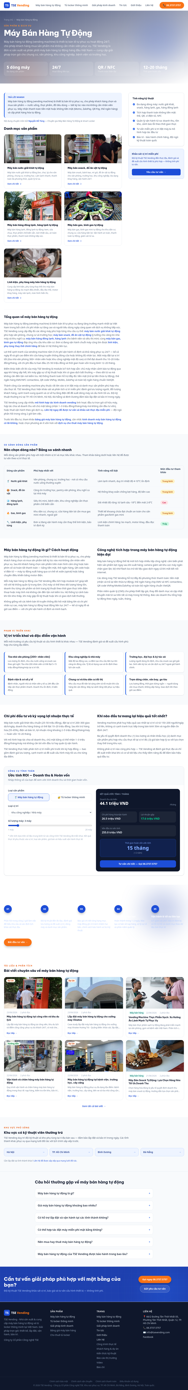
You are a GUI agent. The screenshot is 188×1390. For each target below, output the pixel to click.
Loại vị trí (13, 805)
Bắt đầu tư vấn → (18, 942)
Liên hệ (149, 5)
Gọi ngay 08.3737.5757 (154, 1279)
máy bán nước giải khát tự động (102, 331)
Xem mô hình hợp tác (50, 942)
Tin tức (123, 5)
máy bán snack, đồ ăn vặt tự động (72, 334)
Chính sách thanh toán (106, 1381)
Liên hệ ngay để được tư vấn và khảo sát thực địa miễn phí (77, 409)
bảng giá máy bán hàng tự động (53, 419)
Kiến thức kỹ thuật (106, 1353)
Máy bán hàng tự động (48, 5)
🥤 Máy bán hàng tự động (28, 797)
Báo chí (100, 1367)
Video (100, 1362)
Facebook (148, 1336)
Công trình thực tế (106, 1344)
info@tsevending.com (158, 1332)
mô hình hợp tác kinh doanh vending (55, 402)
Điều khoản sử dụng (129, 1381)
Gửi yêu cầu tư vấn (155, 1288)
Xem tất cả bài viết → (94, 1106)
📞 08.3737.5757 (172, 5)
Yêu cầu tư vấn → (156, 172)
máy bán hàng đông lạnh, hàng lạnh (46, 338)
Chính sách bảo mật (59, 1381)
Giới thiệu (136, 5)
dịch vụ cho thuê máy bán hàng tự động (80, 423)
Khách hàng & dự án (108, 1348)
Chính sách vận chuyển (81, 1381)
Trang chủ (8, 20)
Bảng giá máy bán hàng (63, 1330)
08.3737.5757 (153, 1327)
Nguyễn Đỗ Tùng (36, 121)
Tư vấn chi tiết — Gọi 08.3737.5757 (138, 863)
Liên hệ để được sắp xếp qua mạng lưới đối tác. (55, 1160)
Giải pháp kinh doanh (103, 5)
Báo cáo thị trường (107, 1357)
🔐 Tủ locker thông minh (71, 797)
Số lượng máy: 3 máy (19, 820)
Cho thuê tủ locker (60, 1335)
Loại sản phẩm (16, 790)
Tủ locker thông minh (76, 5)
